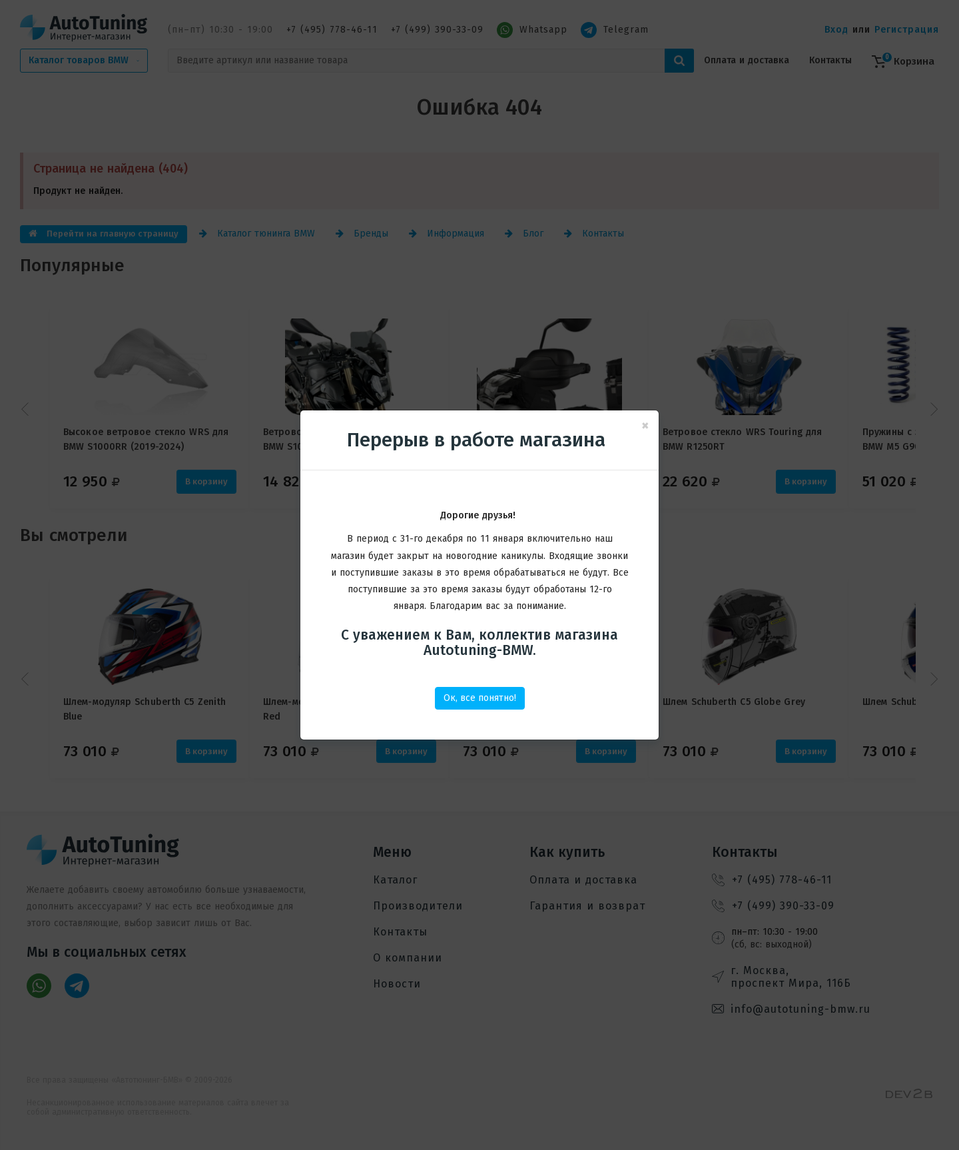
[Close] (645, 426)
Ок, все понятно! (480, 698)
